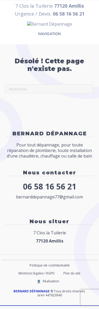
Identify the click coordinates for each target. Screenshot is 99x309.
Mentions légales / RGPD (36, 276)
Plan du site (72, 276)
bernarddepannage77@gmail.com (49, 200)
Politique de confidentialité (50, 268)
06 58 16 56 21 (49, 189)
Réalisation (51, 284)
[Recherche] (49, 92)
